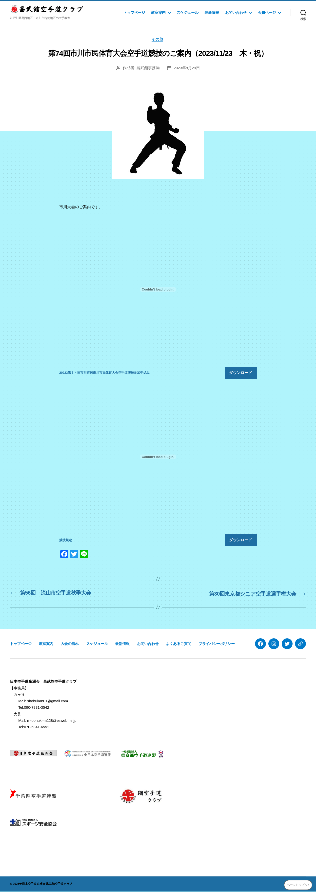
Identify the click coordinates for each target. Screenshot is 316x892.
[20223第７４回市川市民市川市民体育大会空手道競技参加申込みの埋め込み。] (158, 290)
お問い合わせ (236, 12)
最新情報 (211, 12)
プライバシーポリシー (216, 644)
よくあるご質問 (178, 644)
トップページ (134, 12)
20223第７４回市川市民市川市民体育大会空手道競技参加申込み (104, 373)
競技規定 (65, 541)
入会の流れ (70, 644)
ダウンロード (240, 373)
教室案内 (158, 12)
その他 (158, 40)
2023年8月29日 (187, 68)
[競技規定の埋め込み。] (158, 457)
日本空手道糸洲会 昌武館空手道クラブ (47, 884)
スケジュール (187, 12)
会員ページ (267, 12)
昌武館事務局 (147, 68)
